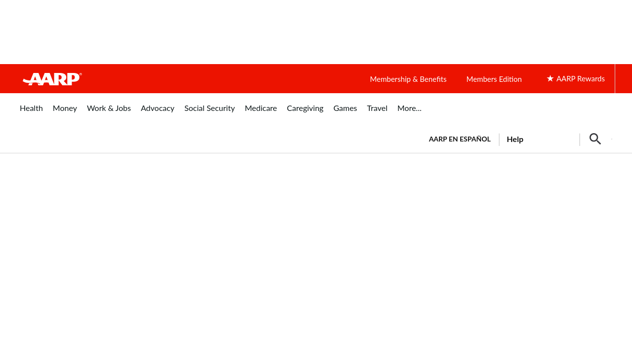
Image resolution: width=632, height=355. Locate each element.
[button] (595, 139)
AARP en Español (460, 139)
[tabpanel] (516, 138)
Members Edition (493, 78)
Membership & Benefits (408, 78)
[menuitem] (31, 113)
